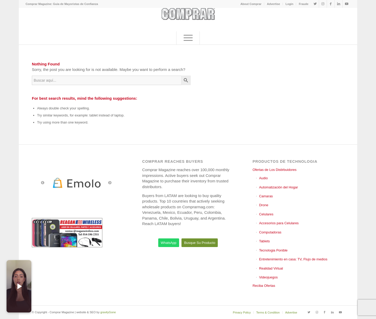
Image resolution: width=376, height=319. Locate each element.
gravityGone (108, 312)
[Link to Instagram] (323, 4)
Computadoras (270, 232)
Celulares (266, 214)
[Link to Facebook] (330, 4)
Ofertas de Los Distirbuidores (274, 170)
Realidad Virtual (271, 268)
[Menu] (188, 37)
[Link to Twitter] (315, 4)
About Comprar (251, 3)
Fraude (303, 3)
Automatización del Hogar (278, 187)
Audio (263, 178)
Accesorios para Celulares (279, 223)
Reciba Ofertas (263, 286)
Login (289, 3)
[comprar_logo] (188, 19)
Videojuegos (268, 277)
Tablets (264, 241)
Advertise (273, 3)
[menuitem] (251, 4)
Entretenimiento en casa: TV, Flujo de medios (293, 259)
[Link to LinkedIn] (338, 4)
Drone (263, 205)
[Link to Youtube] (346, 4)
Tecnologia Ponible (273, 250)
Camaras (266, 196)
